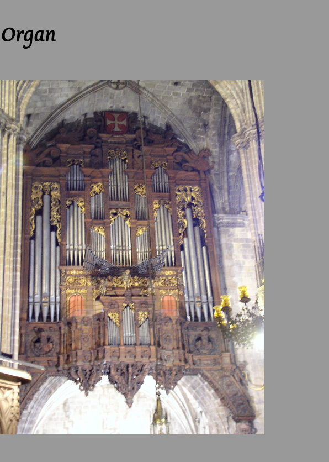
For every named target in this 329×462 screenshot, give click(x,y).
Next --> (74, 4)
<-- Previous (22, 4)
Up (51, 4)
